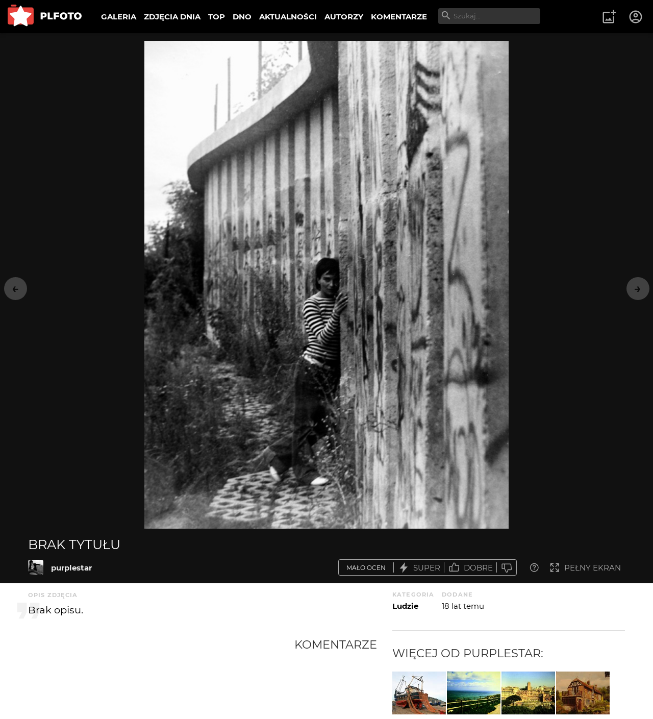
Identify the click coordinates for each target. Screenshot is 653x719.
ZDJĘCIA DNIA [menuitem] (172, 16)
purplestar (71, 568)
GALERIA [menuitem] (118, 16)
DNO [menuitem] (242, 16)
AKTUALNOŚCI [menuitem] (288, 16)
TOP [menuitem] (216, 16)
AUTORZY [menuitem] (343, 16)
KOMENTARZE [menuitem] (399, 16)
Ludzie (405, 606)
